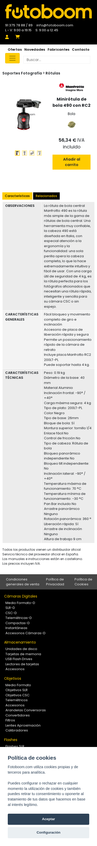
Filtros (10, 720)
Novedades (34, 49)
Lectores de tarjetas (22, 664)
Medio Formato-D (20, 602)
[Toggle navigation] (12, 58)
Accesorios (15, 669)
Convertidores (17, 715)
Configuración (48, 832)
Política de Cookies (83, 582)
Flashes (10, 739)
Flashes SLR (14, 746)
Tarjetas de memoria (23, 654)
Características (17, 196)
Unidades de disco (21, 648)
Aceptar (48, 819)
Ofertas (15, 49)
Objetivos (12, 678)
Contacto (80, 49)
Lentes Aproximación (23, 725)
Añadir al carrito (71, 162)
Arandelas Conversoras (25, 710)
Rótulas (53, 73)
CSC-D (11, 612)
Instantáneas (16, 627)
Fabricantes (58, 49)
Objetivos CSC (17, 695)
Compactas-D (17, 623)
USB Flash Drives (18, 658)
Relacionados (46, 196)
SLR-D (10, 607)
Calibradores (16, 730)
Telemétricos (16, 700)
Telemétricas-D (18, 617)
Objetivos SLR (16, 690)
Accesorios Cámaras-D (25, 633)
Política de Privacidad (55, 582)
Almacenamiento (20, 642)
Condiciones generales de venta (22, 582)
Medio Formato (18, 685)
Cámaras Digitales (20, 596)
